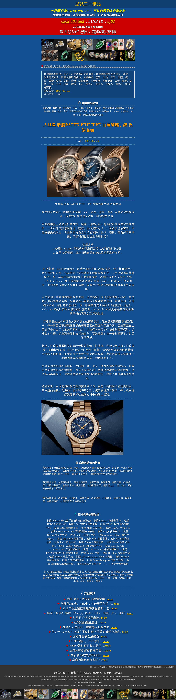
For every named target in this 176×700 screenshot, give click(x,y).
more (110, 599)
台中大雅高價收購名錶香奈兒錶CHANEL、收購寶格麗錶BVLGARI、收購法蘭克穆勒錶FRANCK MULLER (88, 587)
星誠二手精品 (88, 4)
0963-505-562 (72, 21)
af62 (111, 21)
